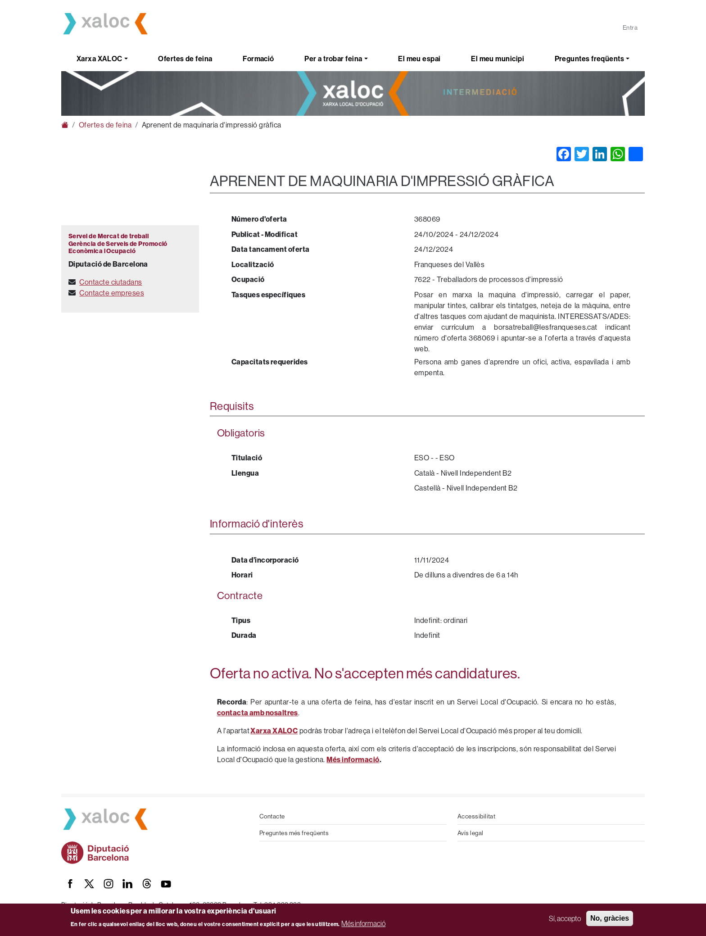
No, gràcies (609, 918)
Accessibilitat (476, 816)
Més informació (363, 923)
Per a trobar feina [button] (333, 58)
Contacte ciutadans (110, 281)
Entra (630, 27)
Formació (258, 58)
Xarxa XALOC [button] (99, 58)
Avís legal (470, 833)
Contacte (272, 816)
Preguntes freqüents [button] (590, 58)
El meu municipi (497, 58)
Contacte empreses (111, 292)
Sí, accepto (565, 918)
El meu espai (419, 58)
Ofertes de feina (185, 58)
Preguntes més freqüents (294, 833)
